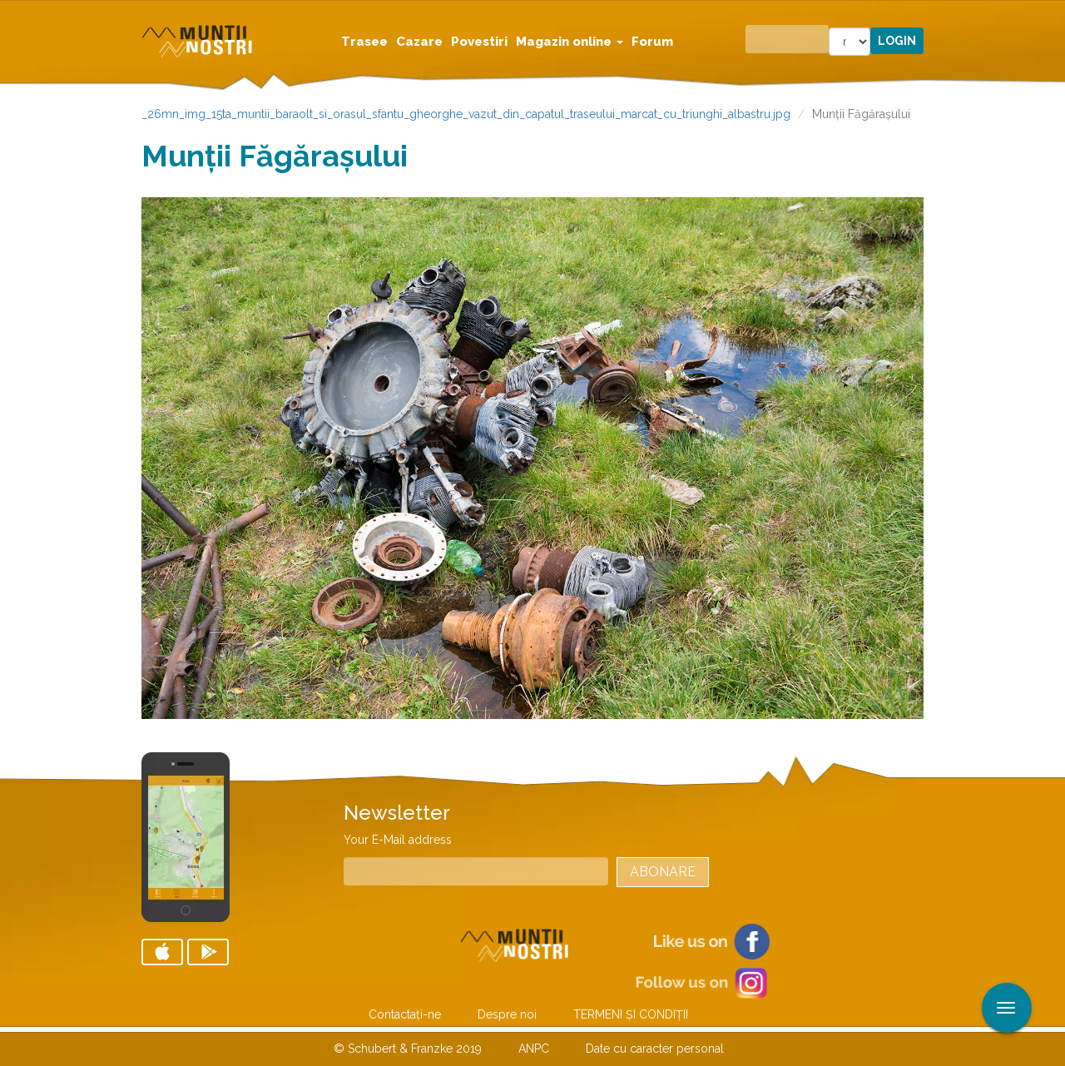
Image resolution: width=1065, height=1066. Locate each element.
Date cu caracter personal (655, 1048)
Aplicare (1052, 15)
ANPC (533, 1048)
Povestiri (479, 41)
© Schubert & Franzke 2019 (408, 1048)
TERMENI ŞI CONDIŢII (630, 1014)
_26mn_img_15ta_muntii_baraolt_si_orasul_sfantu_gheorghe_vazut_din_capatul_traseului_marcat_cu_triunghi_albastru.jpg (465, 114)
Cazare (419, 41)
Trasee (364, 41)
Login (897, 40)
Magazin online (569, 41)
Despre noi (507, 1014)
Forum (652, 41)
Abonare (663, 872)
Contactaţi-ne (405, 1014)
